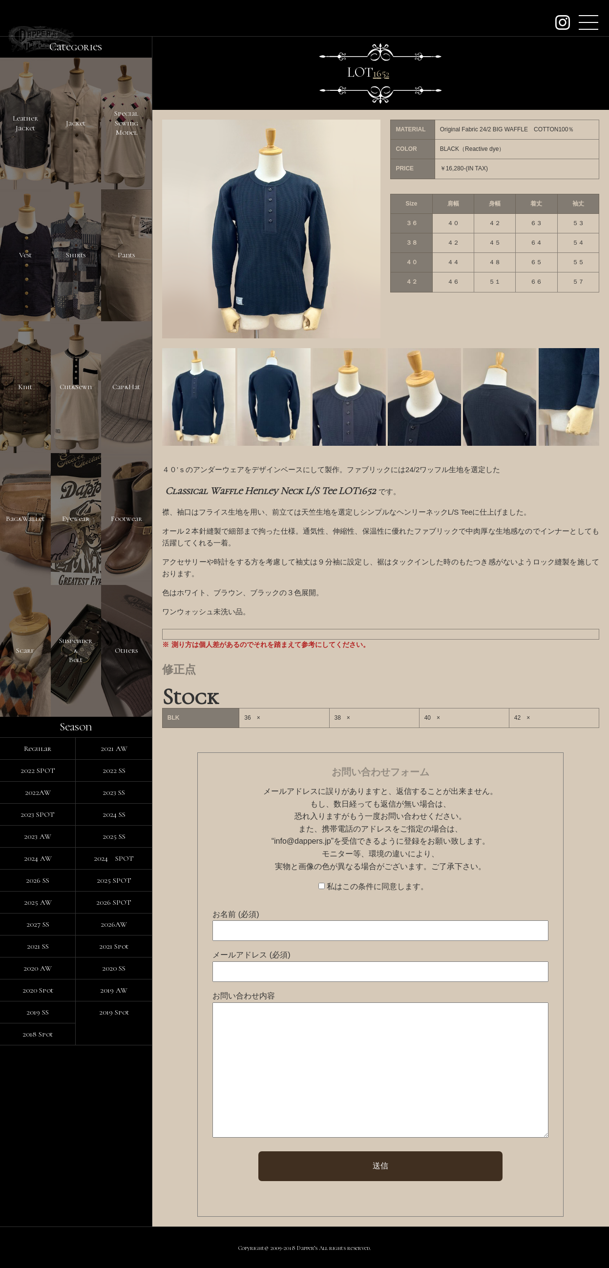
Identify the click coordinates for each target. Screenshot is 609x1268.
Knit (25, 386)
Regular (37, 748)
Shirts (75, 254)
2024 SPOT (114, 858)
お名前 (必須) (235, 914)
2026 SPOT (113, 902)
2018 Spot (37, 1034)
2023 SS (114, 792)
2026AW (114, 924)
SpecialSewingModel (126, 123)
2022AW (38, 792)
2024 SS (114, 814)
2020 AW (37, 968)
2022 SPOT (38, 770)
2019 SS (37, 1012)
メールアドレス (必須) (251, 955)
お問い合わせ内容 (243, 996)
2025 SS (114, 836)
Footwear (126, 518)
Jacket (75, 123)
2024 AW (38, 858)
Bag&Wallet (25, 518)
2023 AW (37, 836)
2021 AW (114, 748)
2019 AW (113, 990)
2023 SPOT (38, 814)
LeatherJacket (25, 123)
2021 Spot (113, 946)
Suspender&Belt (75, 650)
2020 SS (114, 968)
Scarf (25, 650)
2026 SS (37, 880)
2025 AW (38, 902)
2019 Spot (114, 1012)
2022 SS (114, 770)
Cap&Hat (126, 386)
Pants (126, 254)
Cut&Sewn (76, 386)
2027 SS (37, 924)
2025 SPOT (114, 880)
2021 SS (38, 946)
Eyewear (75, 518)
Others (126, 650)
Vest (25, 254)
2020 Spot (37, 990)
